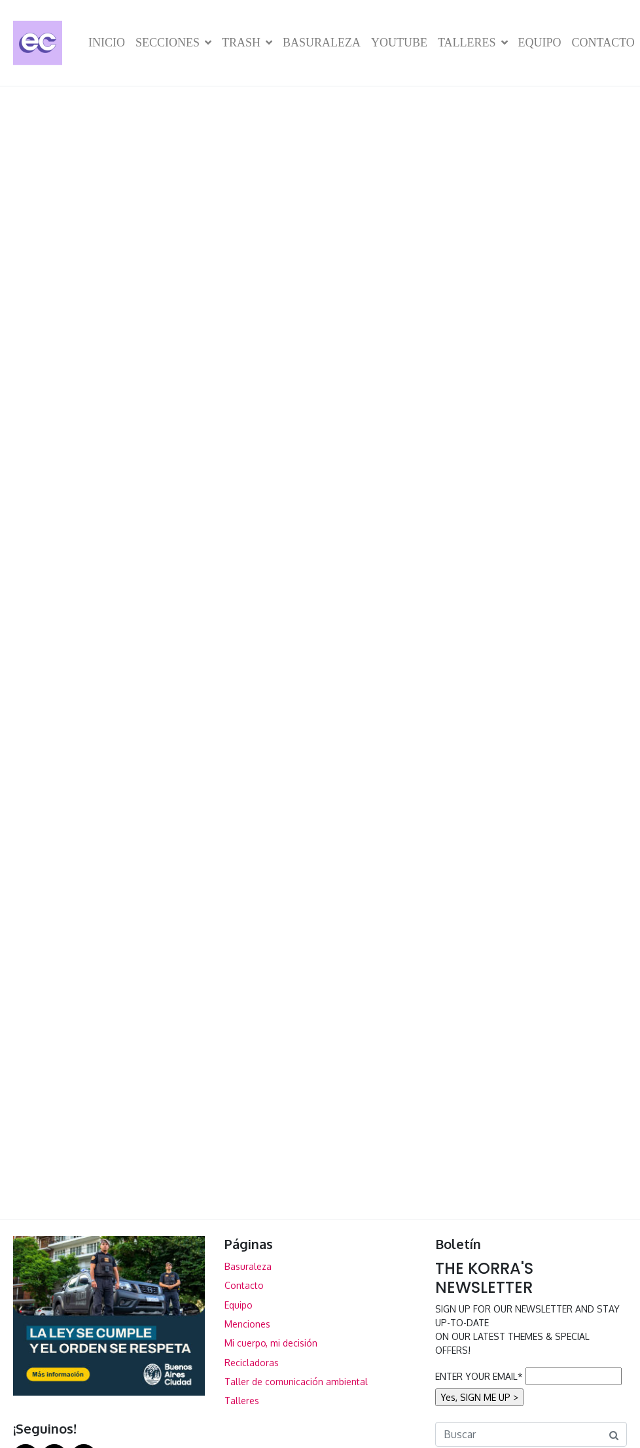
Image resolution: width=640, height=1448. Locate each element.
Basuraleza (322, 42)
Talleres (473, 42)
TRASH (247, 42)
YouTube (399, 42)
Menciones (247, 1324)
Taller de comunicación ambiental (296, 1381)
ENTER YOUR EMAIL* (479, 1376)
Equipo (539, 42)
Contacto (603, 42)
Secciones (173, 42)
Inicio (106, 42)
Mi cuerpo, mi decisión (270, 1342)
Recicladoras (251, 1362)
